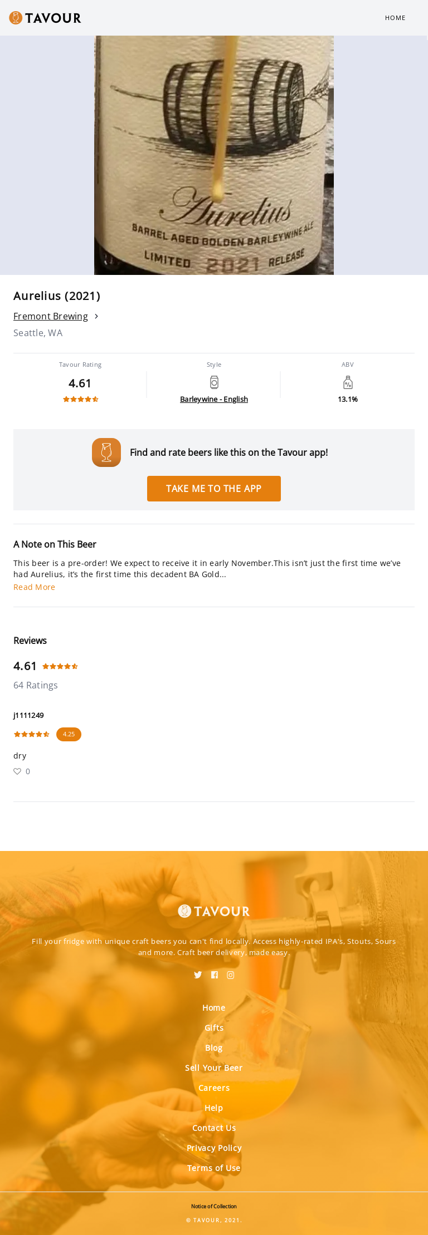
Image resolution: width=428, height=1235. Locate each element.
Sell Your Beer (214, 1067)
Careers (214, 1088)
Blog (214, 1047)
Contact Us (214, 1128)
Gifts (214, 1027)
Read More (34, 587)
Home (395, 17)
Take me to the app (214, 489)
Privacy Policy (214, 1148)
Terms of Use (214, 1168)
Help (214, 1108)
